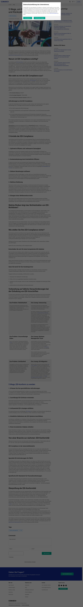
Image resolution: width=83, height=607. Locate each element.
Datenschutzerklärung (53, 13)
